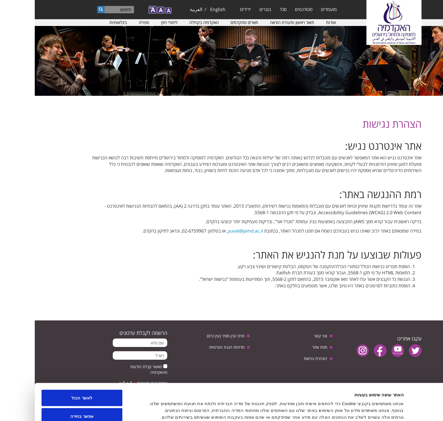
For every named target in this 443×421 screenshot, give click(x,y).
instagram (328, 350)
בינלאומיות (83, 22)
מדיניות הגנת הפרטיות (192, 347)
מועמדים (294, 9)
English (183, 9)
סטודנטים (269, 9)
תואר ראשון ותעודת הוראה (257, 22)
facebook (345, 350)
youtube (363, 350)
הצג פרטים (177, 406)
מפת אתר (284, 347)
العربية (161, 9)
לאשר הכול (47, 368)
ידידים (210, 9)
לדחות (47, 405)
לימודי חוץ (134, 22)
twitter (380, 350)
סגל (248, 9)
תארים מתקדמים (209, 22)
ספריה (109, 22)
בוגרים (230, 9)
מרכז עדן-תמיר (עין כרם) (191, 335)
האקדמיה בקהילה (169, 22)
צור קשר (285, 335)
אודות (296, 22)
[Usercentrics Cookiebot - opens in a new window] (406, 410)
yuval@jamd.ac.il (210, 231)
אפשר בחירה (47, 387)
